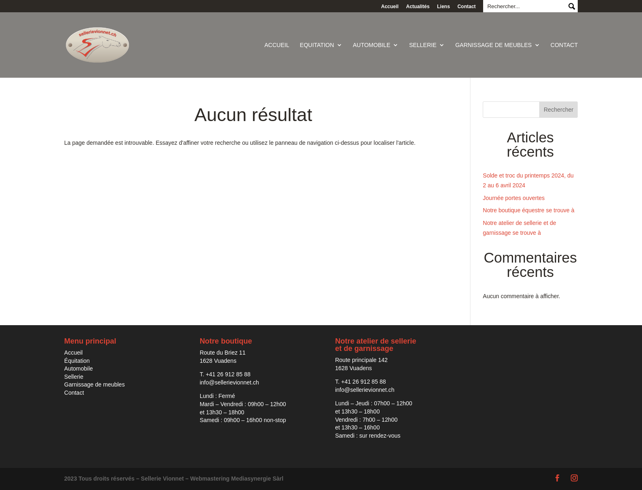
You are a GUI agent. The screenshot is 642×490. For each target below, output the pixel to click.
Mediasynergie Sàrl (257, 478)
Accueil (390, 6)
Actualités (418, 6)
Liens (443, 6)
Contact (466, 6)
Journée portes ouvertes (514, 198)
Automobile (372, 45)
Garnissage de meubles (493, 45)
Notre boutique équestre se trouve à (528, 210)
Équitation (77, 360)
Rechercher (558, 109)
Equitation (317, 45)
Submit (571, 6)
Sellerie (422, 45)
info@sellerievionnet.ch (229, 382)
